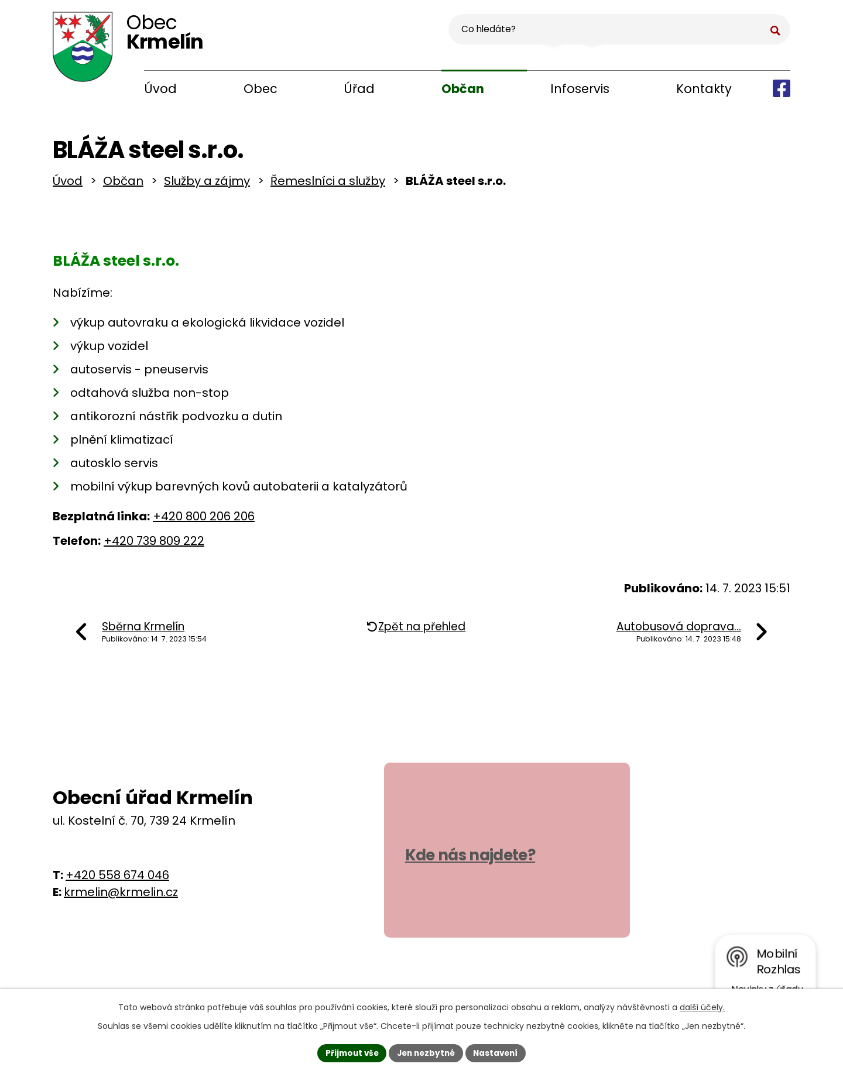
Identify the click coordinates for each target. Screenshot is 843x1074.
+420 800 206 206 (204, 520)
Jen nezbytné (426, 1052)
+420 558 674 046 (117, 879)
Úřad (359, 88)
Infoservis (579, 88)
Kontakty (704, 88)
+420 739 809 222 (154, 544)
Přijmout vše (348, 1052)
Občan (462, 88)
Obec (260, 88)
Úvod (160, 88)
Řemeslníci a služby (327, 185)
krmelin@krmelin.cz (121, 896)
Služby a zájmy (207, 185)
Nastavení (498, 1052)
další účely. (702, 1006)
